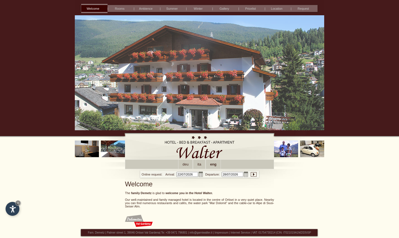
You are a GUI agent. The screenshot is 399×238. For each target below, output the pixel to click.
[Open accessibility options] (12, 209)
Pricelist (250, 8)
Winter (198, 8)
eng (213, 164)
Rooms (119, 8)
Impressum (221, 232)
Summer (172, 8)
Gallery (224, 8)
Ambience (146, 8)
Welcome (93, 8)
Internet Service (241, 232)
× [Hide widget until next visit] (18, 203)
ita (199, 164)
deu (186, 164)
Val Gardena (152, 232)
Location (277, 8)
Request (303, 8)
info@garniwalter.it (201, 232)
